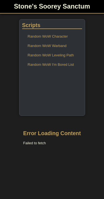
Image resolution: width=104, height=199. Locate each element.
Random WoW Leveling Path (51, 55)
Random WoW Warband (47, 46)
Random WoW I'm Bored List (51, 64)
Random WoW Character (48, 36)
